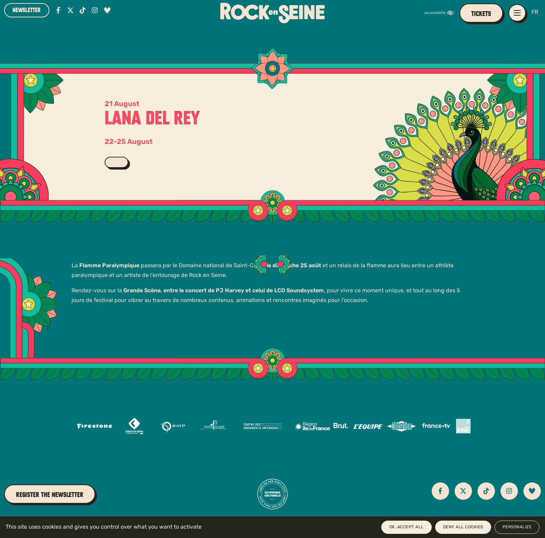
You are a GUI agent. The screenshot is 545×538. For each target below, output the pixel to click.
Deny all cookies (463, 527)
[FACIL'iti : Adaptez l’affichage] (440, 13)
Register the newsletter (49, 495)
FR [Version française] (534, 12)
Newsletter (27, 10)
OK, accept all (406, 527)
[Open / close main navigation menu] (517, 13)
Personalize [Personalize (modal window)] (517, 527)
